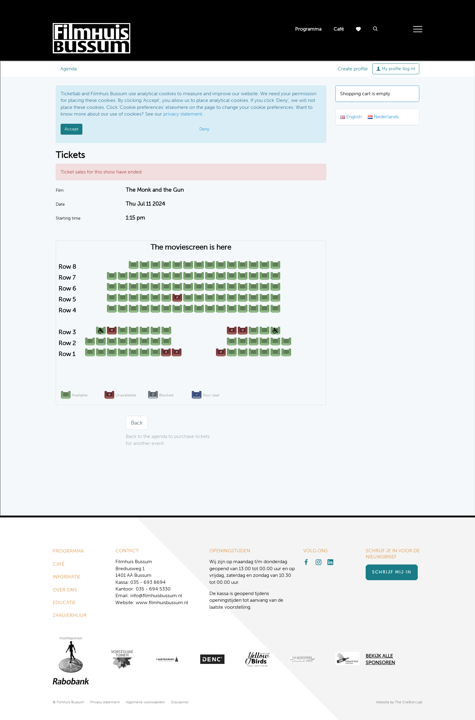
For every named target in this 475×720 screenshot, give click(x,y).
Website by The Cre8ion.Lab (399, 702)
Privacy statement (105, 702)
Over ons (65, 590)
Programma (308, 29)
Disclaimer (180, 702)
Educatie (64, 602)
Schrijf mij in (391, 572)
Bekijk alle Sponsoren (380, 659)
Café (339, 29)
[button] (375, 29)
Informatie (67, 577)
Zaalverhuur (70, 615)
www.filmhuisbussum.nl (162, 602)
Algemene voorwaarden (145, 702)
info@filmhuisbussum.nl (156, 595)
